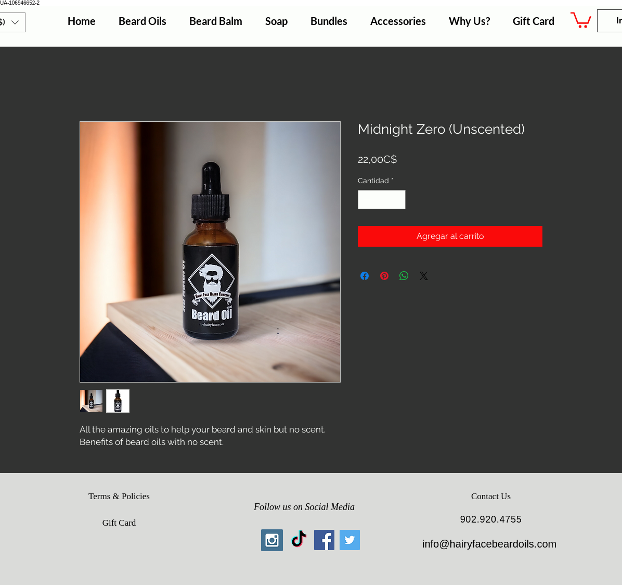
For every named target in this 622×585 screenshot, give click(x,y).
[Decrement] (365, 199)
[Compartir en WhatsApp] (404, 276)
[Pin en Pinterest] (384, 276)
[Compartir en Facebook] (364, 276)
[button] (581, 19)
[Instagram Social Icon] (272, 540)
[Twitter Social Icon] (350, 540)
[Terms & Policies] (119, 496)
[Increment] (397, 199)
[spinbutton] (381, 199)
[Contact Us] (491, 496)
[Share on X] (424, 276)
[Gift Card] (119, 523)
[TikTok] (299, 540)
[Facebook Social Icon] (324, 540)
